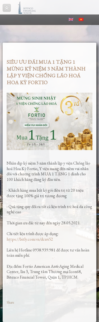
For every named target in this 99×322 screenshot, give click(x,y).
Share (10, 302)
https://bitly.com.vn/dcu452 (30, 239)
